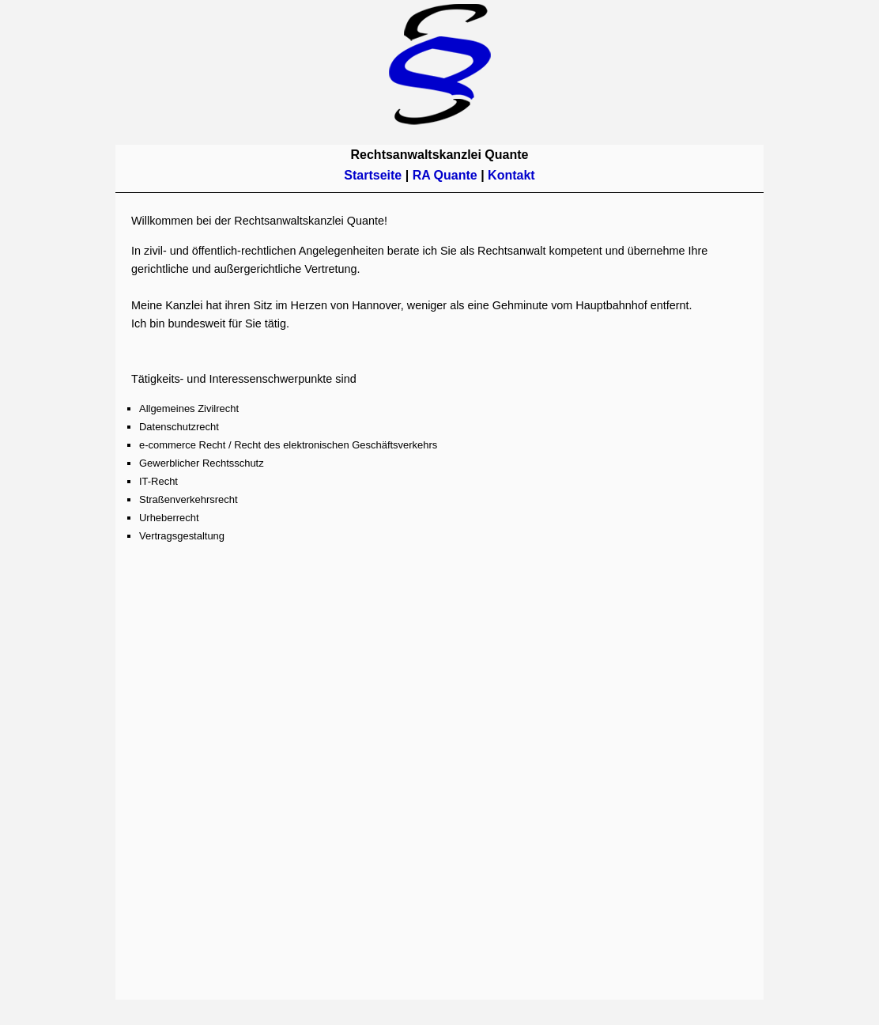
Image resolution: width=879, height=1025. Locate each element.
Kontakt (511, 175)
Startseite (374, 175)
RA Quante (445, 175)
